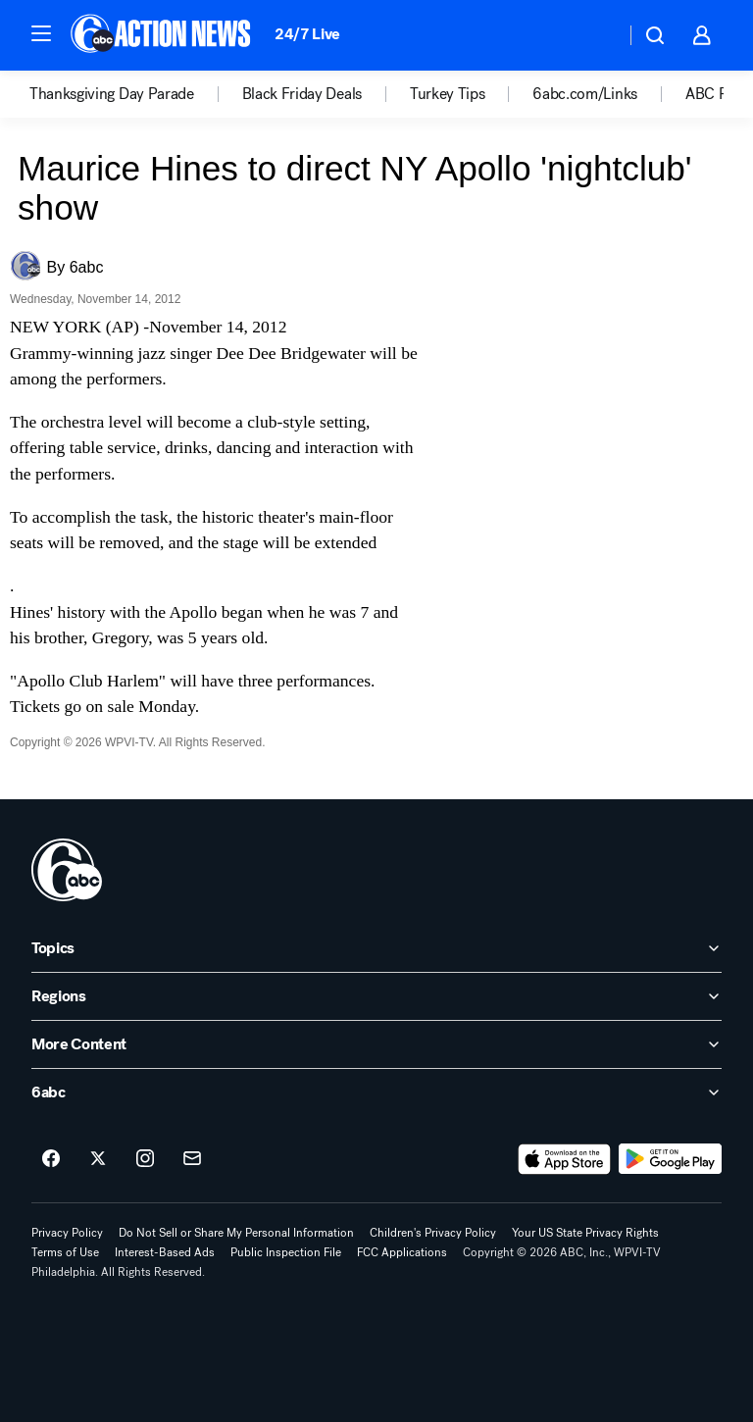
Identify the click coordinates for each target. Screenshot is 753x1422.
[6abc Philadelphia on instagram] (145, 1159)
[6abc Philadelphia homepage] (162, 35)
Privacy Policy (67, 1233)
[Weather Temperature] (595, 35)
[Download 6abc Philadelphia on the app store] (565, 1159)
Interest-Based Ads (165, 1252)
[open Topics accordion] (376, 948)
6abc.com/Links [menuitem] (584, 94)
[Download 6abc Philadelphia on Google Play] (670, 1159)
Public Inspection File (285, 1252)
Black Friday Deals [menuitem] (302, 94)
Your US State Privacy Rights (585, 1233)
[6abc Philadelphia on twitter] (98, 1159)
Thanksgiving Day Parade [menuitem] (111, 94)
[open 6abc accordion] (376, 1092)
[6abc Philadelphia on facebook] (51, 1159)
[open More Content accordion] (376, 1044)
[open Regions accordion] (376, 996)
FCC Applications (402, 1252)
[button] (41, 33)
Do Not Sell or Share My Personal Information (236, 1233)
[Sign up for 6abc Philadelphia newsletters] (192, 1159)
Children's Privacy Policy (433, 1233)
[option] (135, 94)
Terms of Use (65, 1252)
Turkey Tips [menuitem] (447, 94)
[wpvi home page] (66, 869)
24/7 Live (307, 34)
